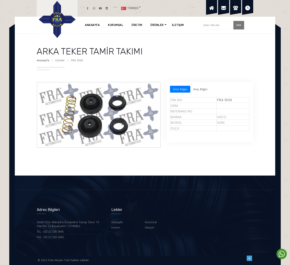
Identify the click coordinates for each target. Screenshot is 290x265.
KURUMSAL (115, 25)
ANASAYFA (92, 25)
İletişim (149, 227)
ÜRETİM (136, 25)
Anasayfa (43, 60)
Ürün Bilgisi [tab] (180, 89)
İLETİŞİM (178, 25)
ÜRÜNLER (157, 25)
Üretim (115, 227)
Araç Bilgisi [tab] (200, 89)
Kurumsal (151, 222)
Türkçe (130, 8)
